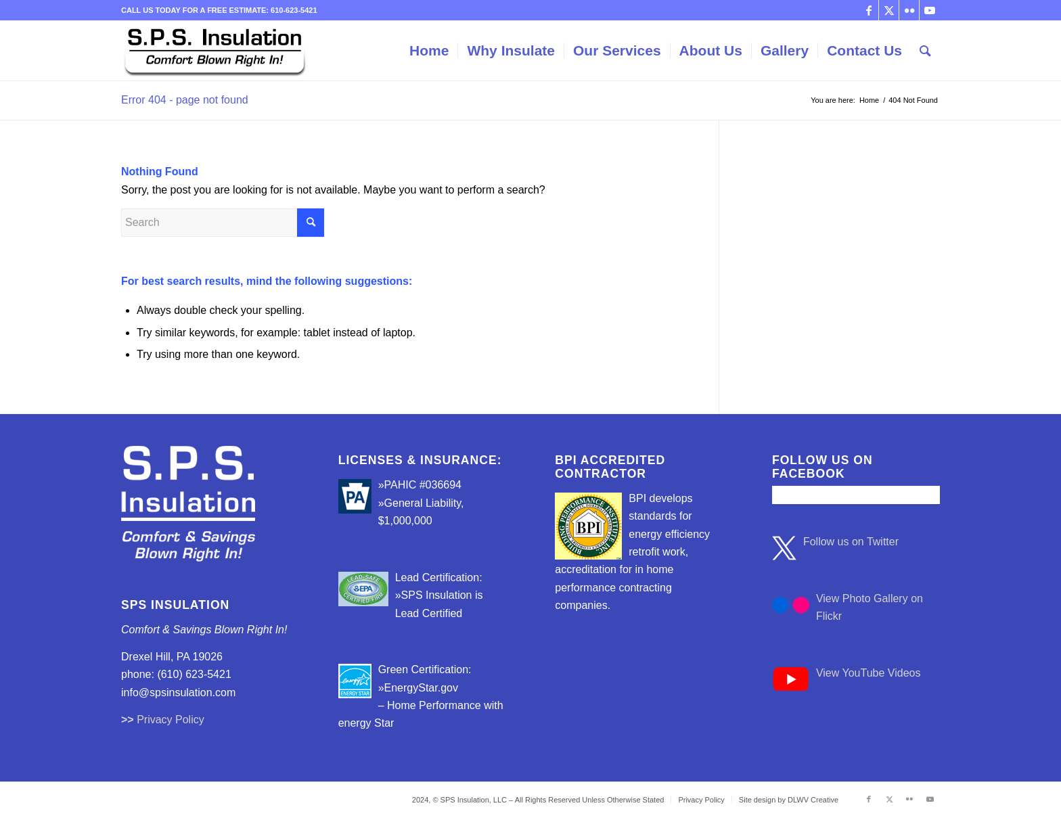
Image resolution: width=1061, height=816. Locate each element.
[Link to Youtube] (930, 10)
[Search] (925, 51)
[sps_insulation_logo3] (214, 51)
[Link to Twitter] (889, 10)
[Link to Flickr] (909, 10)
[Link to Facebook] (868, 10)
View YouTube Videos (868, 673)
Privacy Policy (170, 719)
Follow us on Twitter (851, 541)
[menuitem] (429, 51)
